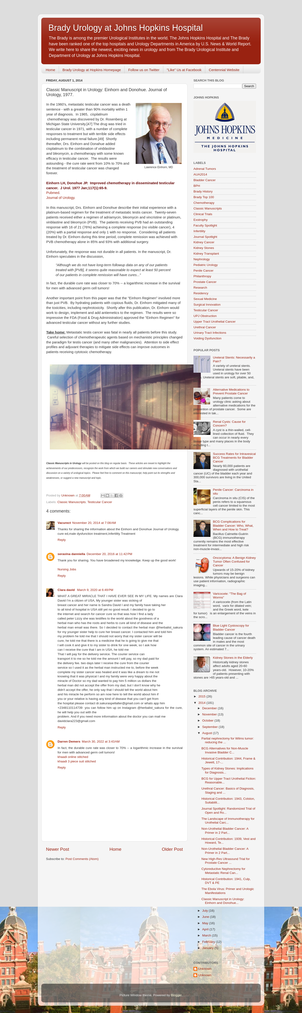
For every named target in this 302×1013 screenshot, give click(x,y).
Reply (62, 540)
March (207, 935)
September (210, 727)
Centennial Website (224, 70)
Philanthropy (202, 276)
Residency (200, 293)
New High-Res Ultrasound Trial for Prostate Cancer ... (225, 860)
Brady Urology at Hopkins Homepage (92, 70)
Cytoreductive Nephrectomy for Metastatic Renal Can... (223, 870)
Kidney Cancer (203, 242)
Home (50, 70)
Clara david (67, 590)
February (209, 942)
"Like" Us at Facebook (184, 70)
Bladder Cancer (204, 180)
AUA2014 (200, 174)
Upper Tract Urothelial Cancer (214, 321)
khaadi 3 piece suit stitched (77, 761)
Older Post (172, 849)
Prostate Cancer (205, 282)
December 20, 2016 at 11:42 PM (109, 554)
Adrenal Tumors (204, 169)
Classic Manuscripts (71, 502)
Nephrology (201, 259)
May (205, 923)
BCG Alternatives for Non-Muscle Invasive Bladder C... (224, 750)
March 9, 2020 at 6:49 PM (95, 590)
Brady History (203, 191)
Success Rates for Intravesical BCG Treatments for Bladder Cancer (234, 457)
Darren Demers (69, 741)
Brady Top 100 (203, 197)
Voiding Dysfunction (207, 338)
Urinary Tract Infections (209, 332)
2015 (202, 696)
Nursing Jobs (67, 569)
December (210, 708)
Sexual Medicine (205, 299)
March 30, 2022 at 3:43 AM (101, 741)
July (205, 910)
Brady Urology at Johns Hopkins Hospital (125, 28)
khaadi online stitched (73, 757)
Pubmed (52, 193)
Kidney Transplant (206, 253)
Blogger (176, 995)
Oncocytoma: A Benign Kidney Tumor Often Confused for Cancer (234, 561)
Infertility (199, 231)
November (210, 714)
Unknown (204, 968)
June (206, 917)
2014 (202, 703)
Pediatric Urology (205, 265)
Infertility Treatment (121, 533)
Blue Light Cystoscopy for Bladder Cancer (231, 627)
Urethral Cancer (204, 327)
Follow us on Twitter (143, 70)
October (208, 720)
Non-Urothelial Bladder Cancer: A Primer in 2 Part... (224, 830)
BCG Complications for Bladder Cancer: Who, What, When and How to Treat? (233, 525)
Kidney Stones (203, 248)
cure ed (63, 533)
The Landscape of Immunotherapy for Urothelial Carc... (228, 820)
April (206, 929)
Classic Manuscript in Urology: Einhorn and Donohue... (222, 901)
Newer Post (57, 849)
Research (200, 287)
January (208, 948)
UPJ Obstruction (205, 316)
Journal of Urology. (60, 198)
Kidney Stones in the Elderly (233, 657)
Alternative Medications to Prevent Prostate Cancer (231, 391)
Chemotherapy (203, 203)
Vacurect (64, 523)
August (207, 733)
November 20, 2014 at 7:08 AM (94, 523)
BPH (196, 186)
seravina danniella (71, 554)
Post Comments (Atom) (82, 859)
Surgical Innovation (207, 304)
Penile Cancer (203, 270)
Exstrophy (200, 220)
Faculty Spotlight (205, 225)
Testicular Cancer (100, 502)
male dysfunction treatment (88, 533)
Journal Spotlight (205, 237)
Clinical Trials (202, 214)
